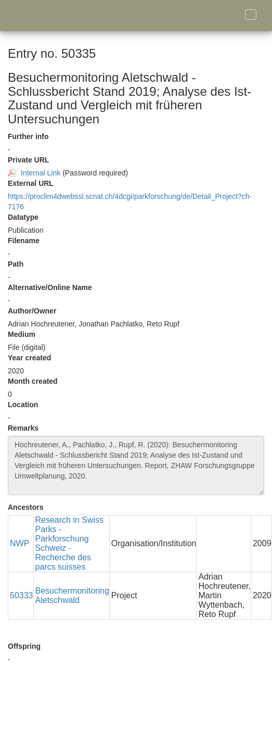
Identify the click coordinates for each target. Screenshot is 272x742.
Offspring (24, 646)
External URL (31, 183)
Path (15, 264)
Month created (33, 381)
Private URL (28, 160)
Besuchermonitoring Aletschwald (72, 595)
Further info (28, 136)
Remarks (23, 428)
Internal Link (40, 173)
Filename (24, 240)
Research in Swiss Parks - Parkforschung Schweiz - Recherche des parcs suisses (69, 543)
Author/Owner (32, 311)
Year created (29, 358)
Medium (21, 334)
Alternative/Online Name (50, 287)
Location (23, 404)
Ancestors (25, 507)
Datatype (23, 217)
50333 (21, 595)
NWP (19, 543)
